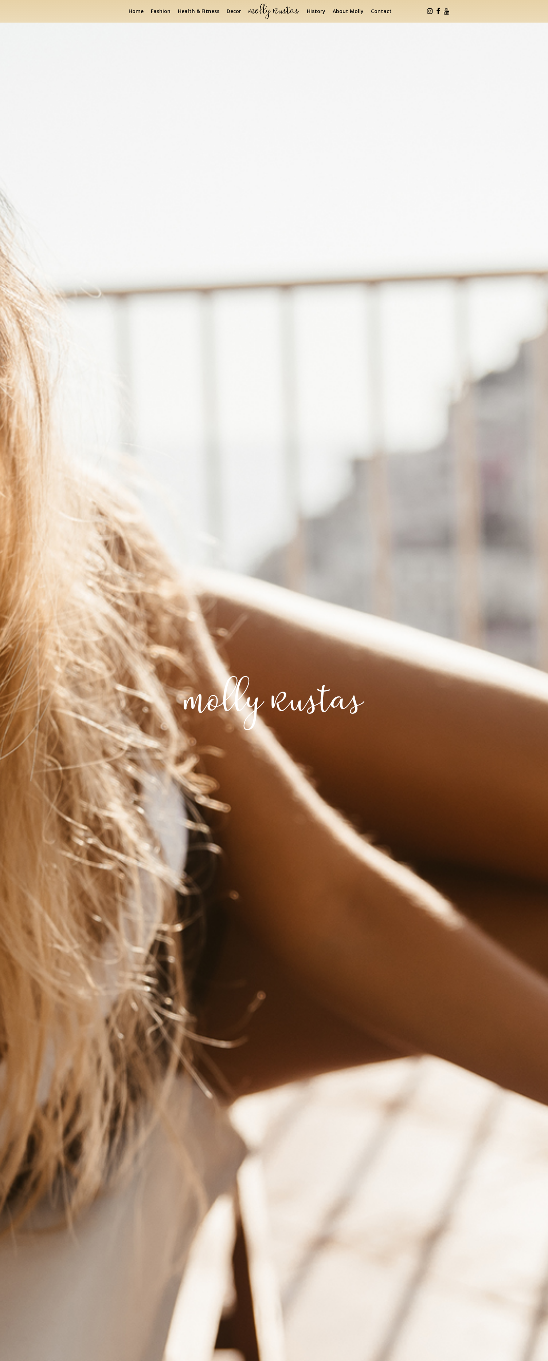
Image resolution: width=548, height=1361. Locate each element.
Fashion (161, 11)
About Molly (348, 11)
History (316, 11)
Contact (381, 11)
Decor (234, 11)
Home (136, 11)
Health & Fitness (198, 11)
